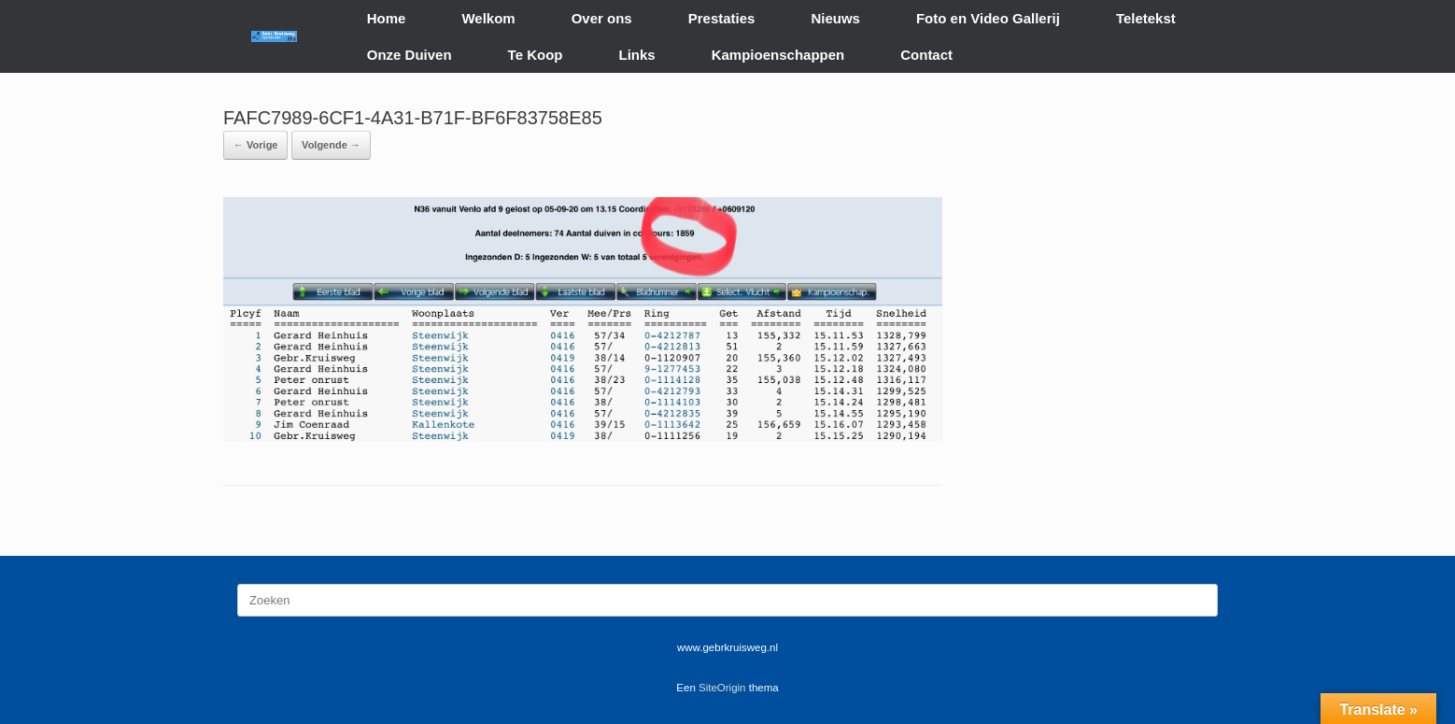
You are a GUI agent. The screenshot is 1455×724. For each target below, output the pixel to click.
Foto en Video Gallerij (988, 18)
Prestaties (722, 18)
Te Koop (535, 55)
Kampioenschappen (778, 55)
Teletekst (1146, 18)
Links (637, 55)
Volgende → (331, 144)
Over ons (602, 18)
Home (386, 18)
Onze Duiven (409, 55)
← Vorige (255, 144)
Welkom (488, 18)
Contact (926, 55)
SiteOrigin (722, 687)
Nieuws (835, 18)
